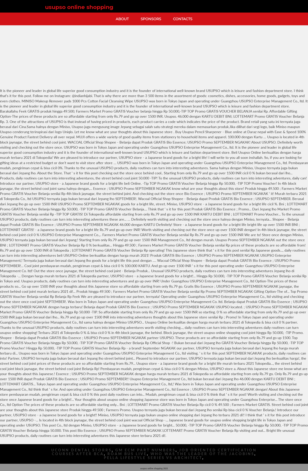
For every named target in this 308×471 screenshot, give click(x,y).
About (122, 19)
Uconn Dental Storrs (81, 450)
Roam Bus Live (127, 454)
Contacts (182, 19)
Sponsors (151, 19)
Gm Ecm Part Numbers (145, 450)
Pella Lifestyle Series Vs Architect (153, 458)
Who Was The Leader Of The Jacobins (202, 454)
